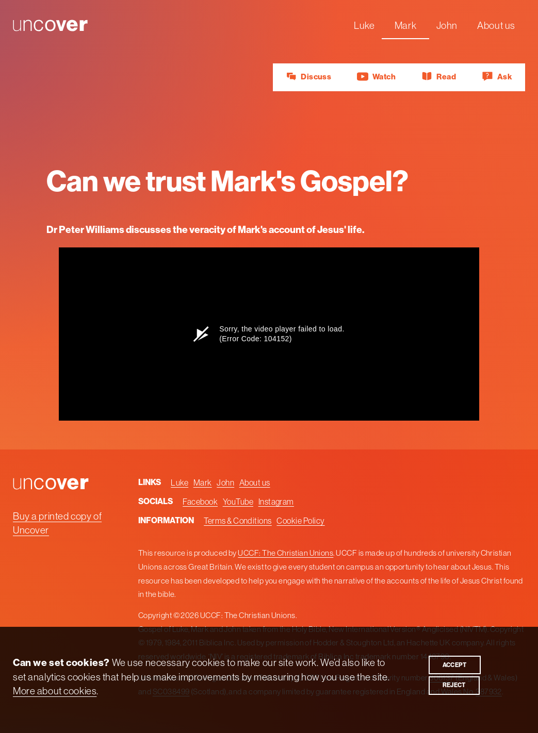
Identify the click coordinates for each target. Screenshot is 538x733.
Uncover (31, 25)
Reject (453, 685)
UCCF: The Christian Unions (285, 552)
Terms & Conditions (238, 520)
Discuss (309, 76)
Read (438, 76)
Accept (454, 664)
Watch (376, 76)
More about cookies (54, 690)
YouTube (238, 501)
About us (496, 25)
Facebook (200, 501)
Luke (364, 25)
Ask (497, 76)
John (447, 25)
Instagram (276, 501)
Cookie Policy (300, 520)
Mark (405, 25)
